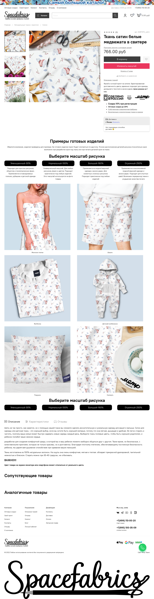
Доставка (49, 516)
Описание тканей (31, 512)
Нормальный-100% (58, 163)
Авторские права (52, 523)
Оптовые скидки (11, 8)
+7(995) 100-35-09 (126, 527)
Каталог (34, 8)
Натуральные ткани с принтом (26, 25)
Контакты (43, 8)
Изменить (116, 122)
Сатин (44, 25)
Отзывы (52, 8)
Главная (7, 25)
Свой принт (24, 8)
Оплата (48, 519)
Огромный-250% (133, 163)
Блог (26, 523)
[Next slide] (15, 99)
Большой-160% (95, 163)
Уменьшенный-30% (20, 163)
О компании (61, 8)
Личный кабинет (31, 527)
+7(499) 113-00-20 (142, 8)
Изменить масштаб (126, 66)
